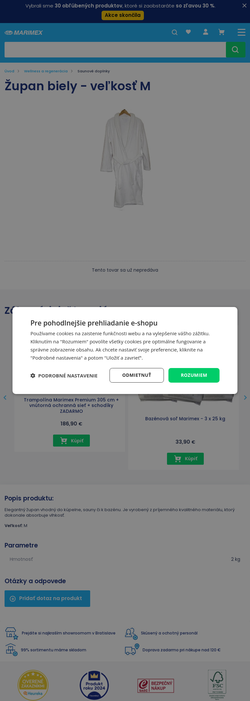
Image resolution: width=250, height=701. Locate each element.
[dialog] (124, 350)
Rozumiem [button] (194, 375)
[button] (63, 375)
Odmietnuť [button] (136, 375)
